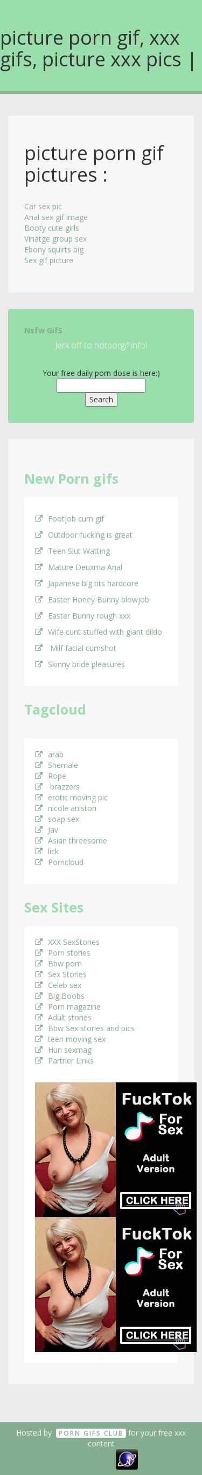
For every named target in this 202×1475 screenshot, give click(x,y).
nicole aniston (65, 808)
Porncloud (59, 862)
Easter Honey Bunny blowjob (92, 599)
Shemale (56, 765)
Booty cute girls (51, 228)
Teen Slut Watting (72, 551)
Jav (46, 830)
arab (49, 754)
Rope (50, 776)
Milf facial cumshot (75, 648)
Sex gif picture (48, 260)
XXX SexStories (67, 942)
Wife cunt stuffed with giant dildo (98, 632)
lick (47, 851)
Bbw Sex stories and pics (85, 1028)
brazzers (57, 786)
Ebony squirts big (53, 249)
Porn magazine (68, 1006)
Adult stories (63, 1017)
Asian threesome (71, 840)
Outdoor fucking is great (84, 535)
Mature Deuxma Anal (78, 567)
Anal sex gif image (56, 217)
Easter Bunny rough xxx (82, 615)
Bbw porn (58, 963)
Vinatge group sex (55, 239)
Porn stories (62, 953)
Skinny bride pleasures (80, 664)
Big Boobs (60, 996)
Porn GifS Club (91, 1433)
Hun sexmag (63, 1050)
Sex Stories (61, 974)
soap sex (57, 819)
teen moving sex (70, 1039)
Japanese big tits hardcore (86, 583)
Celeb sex (58, 985)
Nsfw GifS (43, 330)
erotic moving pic (71, 797)
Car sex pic (43, 206)
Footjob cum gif (69, 518)
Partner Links (64, 1060)
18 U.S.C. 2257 (89, 1458)
